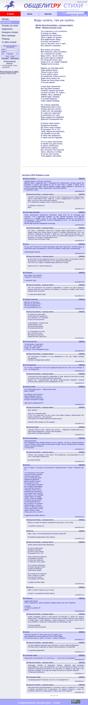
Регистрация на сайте (9, 72)
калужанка (28, 272)
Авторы (5, 19)
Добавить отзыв (42, 175)
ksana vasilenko (30, 178)
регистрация (5, 58)
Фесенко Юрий (30, 386)
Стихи (10, 14)
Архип (27, 632)
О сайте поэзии (9, 42)
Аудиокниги (7, 29)
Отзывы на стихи (10, 26)
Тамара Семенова (31, 299)
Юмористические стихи (52, 28)
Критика (48, 14)
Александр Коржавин (32, 212)
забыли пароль (15, 58)
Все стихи (6, 22)
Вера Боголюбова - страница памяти (57, 25)
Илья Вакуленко (30, 365)
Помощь (6, 39)
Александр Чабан (31, 655)
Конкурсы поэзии (10, 32)
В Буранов (28, 598)
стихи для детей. (9, 66)
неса (26, 244)
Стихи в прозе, (7, 65)
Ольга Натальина (31, 438)
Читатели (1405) (28, 175)
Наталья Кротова (31, 341)
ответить (82, 178)
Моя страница (8, 35)
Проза (29, 14)
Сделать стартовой (82, 1)
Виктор (27, 465)
